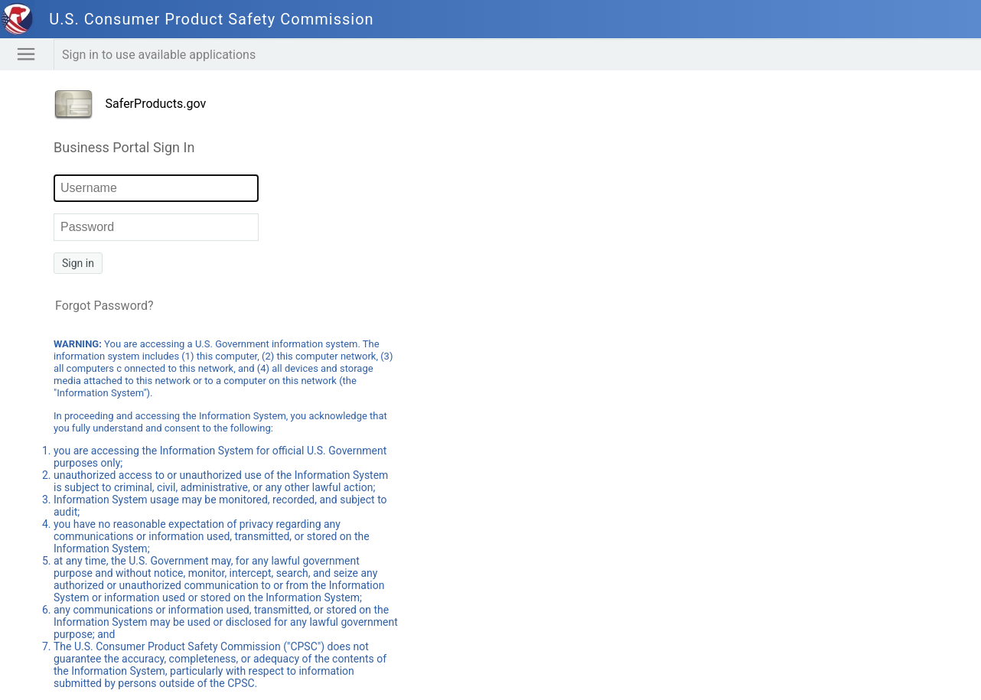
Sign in (78, 263)
